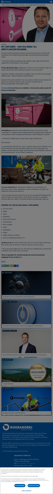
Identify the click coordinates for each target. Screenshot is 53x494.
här (37, 476)
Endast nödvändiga (19, 485)
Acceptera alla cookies (33, 485)
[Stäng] (51, 469)
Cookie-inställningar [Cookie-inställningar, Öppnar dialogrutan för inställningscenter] (26, 490)
